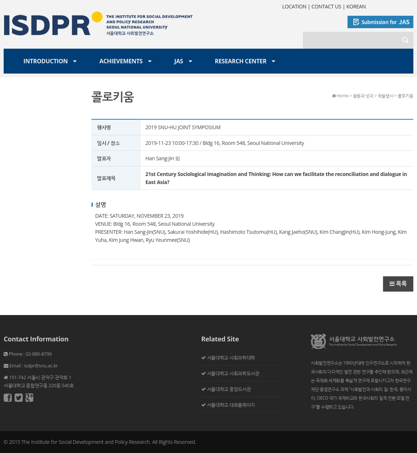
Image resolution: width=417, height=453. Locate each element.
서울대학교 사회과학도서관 (233, 373)
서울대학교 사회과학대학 (231, 357)
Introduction (45, 61)
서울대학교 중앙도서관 (229, 389)
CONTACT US (326, 6)
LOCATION (294, 6)
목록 (398, 284)
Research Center (240, 61)
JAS (178, 61)
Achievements (121, 61)
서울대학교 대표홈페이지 (231, 404)
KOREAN (356, 6)
